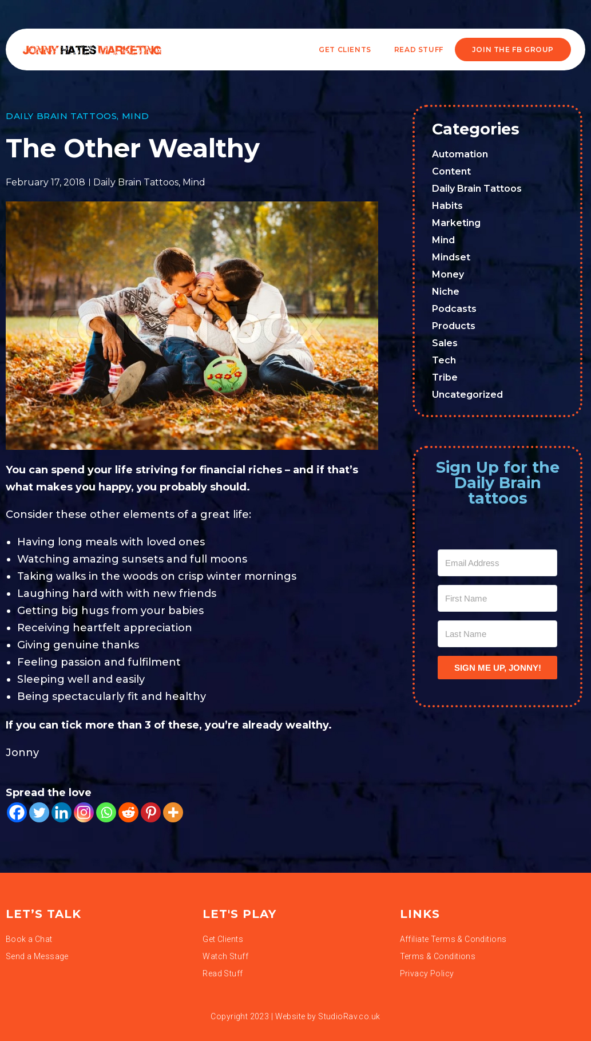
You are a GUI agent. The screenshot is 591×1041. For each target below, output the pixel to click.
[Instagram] (84, 812)
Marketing (456, 222)
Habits (447, 205)
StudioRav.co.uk (349, 1016)
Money (448, 274)
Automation (460, 154)
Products (453, 325)
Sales (445, 343)
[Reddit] (128, 812)
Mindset (451, 257)
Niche (445, 291)
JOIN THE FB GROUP (513, 49)
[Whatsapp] (106, 812)
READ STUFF (418, 49)
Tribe (445, 377)
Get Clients (345, 49)
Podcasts (454, 308)
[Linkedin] (61, 812)
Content (451, 171)
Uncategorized (467, 394)
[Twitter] (39, 812)
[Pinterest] (151, 812)
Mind (135, 115)
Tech (444, 360)
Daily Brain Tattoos (61, 115)
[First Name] (497, 598)
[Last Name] (497, 633)
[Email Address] (497, 562)
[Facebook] (17, 812)
